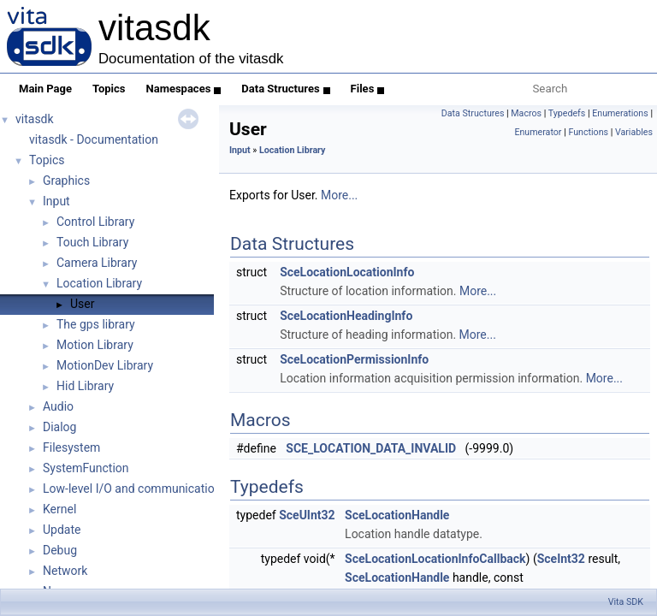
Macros (526, 113)
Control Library (95, 221)
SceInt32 (561, 559)
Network (65, 571)
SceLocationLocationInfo (347, 272)
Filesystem (71, 447)
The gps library (95, 324)
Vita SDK (625, 601)
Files (368, 88)
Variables (634, 132)
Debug (60, 550)
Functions (588, 132)
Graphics (66, 180)
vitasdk (34, 119)
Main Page (45, 88)
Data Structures (285, 88)
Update (61, 529)
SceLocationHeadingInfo (346, 316)
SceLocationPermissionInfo (354, 359)
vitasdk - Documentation (93, 139)
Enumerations (620, 113)
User (82, 304)
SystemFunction (86, 468)
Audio (58, 406)
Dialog (59, 427)
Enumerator (537, 132)
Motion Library (94, 345)
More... (339, 195)
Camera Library (96, 263)
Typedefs (567, 113)
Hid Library (85, 386)
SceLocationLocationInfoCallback (435, 559)
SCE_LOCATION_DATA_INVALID (371, 448)
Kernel (59, 509)
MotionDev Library (104, 365)
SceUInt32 (306, 515)
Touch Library (92, 242)
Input (56, 201)
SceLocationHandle (397, 515)
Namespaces (184, 88)
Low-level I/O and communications (135, 488)
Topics (109, 88)
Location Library (99, 283)
